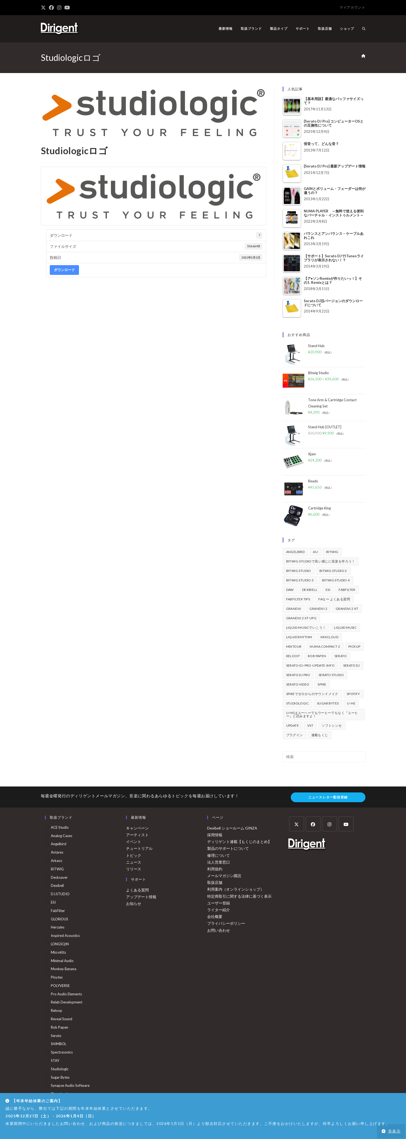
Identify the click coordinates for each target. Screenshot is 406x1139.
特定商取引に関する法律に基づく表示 (239, 896)
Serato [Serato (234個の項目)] (341, 656)
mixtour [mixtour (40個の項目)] (294, 646)
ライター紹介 (218, 909)
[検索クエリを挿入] (324, 756)
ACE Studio (60, 827)
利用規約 (214, 869)
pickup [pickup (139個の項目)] (354, 646)
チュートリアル (139, 848)
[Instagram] (329, 824)
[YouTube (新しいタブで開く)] (67, 7)
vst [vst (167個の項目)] (310, 725)
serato (56, 1035)
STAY (55, 1060)
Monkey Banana (63, 969)
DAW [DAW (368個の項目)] (290, 590)
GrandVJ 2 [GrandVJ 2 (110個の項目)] (318, 609)
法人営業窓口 (218, 862)
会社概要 (214, 916)
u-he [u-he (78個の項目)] (351, 703)
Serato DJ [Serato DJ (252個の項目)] (351, 665)
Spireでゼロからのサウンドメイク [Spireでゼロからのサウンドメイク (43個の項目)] (312, 694)
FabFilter (58, 910)
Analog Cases (61, 836)
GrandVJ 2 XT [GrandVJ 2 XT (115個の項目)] (347, 609)
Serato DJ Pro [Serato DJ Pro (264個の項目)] (298, 675)
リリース (133, 869)
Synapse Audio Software (70, 1085)
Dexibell (57, 885)
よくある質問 (137, 890)
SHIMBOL (58, 1044)
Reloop (56, 1010)
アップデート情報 (141, 896)
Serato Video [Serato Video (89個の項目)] (297, 684)
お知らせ (133, 903)
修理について (218, 855)
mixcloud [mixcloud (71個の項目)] (329, 637)
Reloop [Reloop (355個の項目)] (292, 656)
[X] (296, 824)
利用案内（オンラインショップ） (235, 889)
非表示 (394, 1131)
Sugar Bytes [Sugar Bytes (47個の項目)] (328, 703)
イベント (133, 841)
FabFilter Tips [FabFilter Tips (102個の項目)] (298, 599)
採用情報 (214, 834)
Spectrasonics (62, 1052)
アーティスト (137, 834)
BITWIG (57, 869)
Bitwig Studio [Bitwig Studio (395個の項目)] (298, 571)
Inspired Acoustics (65, 935)
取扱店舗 (214, 882)
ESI (53, 902)
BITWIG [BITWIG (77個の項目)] (332, 552)
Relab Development (66, 1002)
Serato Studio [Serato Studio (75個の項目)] (331, 675)
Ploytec (57, 977)
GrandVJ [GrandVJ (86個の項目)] (293, 609)
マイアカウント (352, 7)
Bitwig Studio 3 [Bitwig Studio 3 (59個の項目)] (300, 580)
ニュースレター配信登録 (328, 797)
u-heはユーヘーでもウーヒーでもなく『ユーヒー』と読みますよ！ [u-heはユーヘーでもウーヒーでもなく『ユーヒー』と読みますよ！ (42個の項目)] (322, 714)
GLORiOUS (59, 919)
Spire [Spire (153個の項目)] (322, 684)
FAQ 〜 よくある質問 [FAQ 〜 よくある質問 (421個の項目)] (334, 599)
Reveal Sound (61, 1019)
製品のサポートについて (228, 848)
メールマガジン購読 (224, 875)
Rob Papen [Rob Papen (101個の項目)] (317, 656)
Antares (57, 852)
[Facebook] (313, 824)
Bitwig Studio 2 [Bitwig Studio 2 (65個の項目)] (333, 571)
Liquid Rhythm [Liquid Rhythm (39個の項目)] (299, 637)
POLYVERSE (60, 985)
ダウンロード (64, 270)
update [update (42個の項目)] (292, 725)
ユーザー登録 (218, 903)
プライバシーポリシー (226, 923)
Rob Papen (59, 1027)
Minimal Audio (62, 961)
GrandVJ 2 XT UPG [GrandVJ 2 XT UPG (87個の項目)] (301, 618)
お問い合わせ (218, 930)
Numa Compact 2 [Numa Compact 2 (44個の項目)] (325, 646)
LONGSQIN (60, 944)
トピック (133, 855)
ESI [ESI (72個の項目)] (328, 590)
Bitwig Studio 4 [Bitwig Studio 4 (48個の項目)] (336, 580)
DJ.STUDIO (60, 894)
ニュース (133, 862)
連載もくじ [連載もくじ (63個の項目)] (319, 735)
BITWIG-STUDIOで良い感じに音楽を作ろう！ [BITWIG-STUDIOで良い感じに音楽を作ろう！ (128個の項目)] (320, 561)
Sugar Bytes (60, 1077)
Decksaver (59, 877)
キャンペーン (137, 828)
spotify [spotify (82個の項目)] (353, 694)
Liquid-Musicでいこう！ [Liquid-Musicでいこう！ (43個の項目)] (306, 628)
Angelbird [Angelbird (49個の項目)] (295, 552)
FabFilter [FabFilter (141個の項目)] (347, 590)
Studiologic (59, 1069)
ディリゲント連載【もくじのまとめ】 (239, 841)
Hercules (57, 927)
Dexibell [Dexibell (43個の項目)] (309, 590)
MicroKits (58, 952)
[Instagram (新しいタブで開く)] (59, 7)
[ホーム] (363, 56)
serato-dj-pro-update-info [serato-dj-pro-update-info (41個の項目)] (310, 665)
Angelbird (58, 844)
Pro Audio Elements (66, 994)
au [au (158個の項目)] (315, 552)
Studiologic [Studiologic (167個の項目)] (297, 703)
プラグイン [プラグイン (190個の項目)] (294, 735)
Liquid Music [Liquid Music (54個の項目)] (345, 628)
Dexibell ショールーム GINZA (232, 828)
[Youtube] (346, 824)
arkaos (56, 860)
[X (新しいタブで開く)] (44, 7)
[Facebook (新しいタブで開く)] (51, 7)
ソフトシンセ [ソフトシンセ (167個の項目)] (332, 725)
